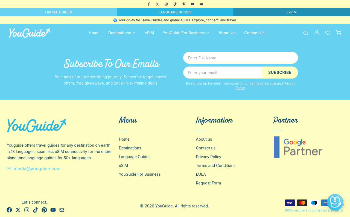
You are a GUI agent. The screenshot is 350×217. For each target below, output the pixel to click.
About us (204, 139)
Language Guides (135, 156)
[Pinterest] (183, 4)
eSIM (149, 32)
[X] (157, 4)
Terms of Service (263, 83)
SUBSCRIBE (279, 72)
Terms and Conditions (215, 165)
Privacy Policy (208, 156)
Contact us (205, 148)
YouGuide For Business (186, 32)
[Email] (201, 4)
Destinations (122, 32)
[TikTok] (175, 4)
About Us (226, 32)
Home (94, 32)
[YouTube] (192, 4)
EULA (201, 174)
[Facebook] (148, 4)
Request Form (208, 183)
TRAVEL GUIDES (58, 12)
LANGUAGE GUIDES (175, 12)
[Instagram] (166, 4)
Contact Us (254, 32)
